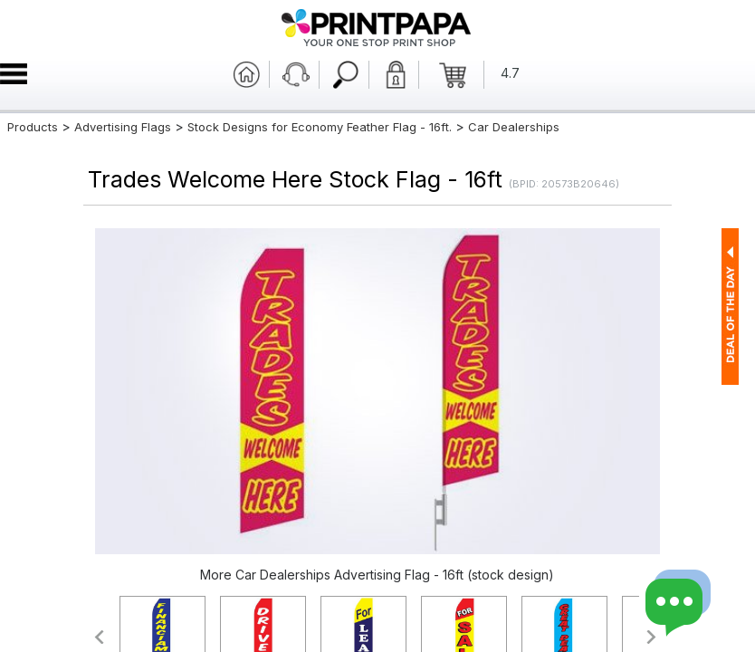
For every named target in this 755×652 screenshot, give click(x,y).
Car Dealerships (513, 127)
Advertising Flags (122, 127)
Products (32, 127)
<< (98, 637)
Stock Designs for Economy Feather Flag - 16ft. (319, 127)
